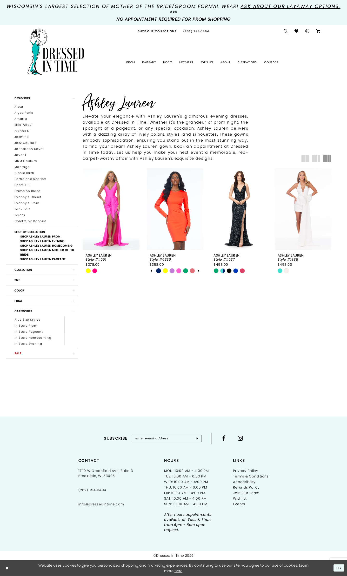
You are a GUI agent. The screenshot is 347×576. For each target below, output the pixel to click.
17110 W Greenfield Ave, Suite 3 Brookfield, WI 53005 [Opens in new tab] (105, 473)
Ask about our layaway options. (290, 6)
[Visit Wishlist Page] (296, 31)
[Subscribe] (197, 438)
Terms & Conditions (251, 476)
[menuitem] (157, 31)
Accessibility (244, 481)
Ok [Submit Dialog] (339, 567)
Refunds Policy (246, 487)
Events (239, 504)
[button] (307, 31)
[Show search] (285, 31)
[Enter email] (167, 438)
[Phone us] (196, 31)
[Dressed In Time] (56, 52)
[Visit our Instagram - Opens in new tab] (240, 438)
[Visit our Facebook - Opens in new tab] (224, 438)
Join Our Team (246, 492)
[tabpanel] (158, 270)
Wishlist (240, 498)
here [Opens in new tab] (178, 570)
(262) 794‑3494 (92, 490)
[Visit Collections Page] (157, 31)
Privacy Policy (245, 470)
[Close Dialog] (7, 568)
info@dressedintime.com (101, 504)
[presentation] (111, 209)
